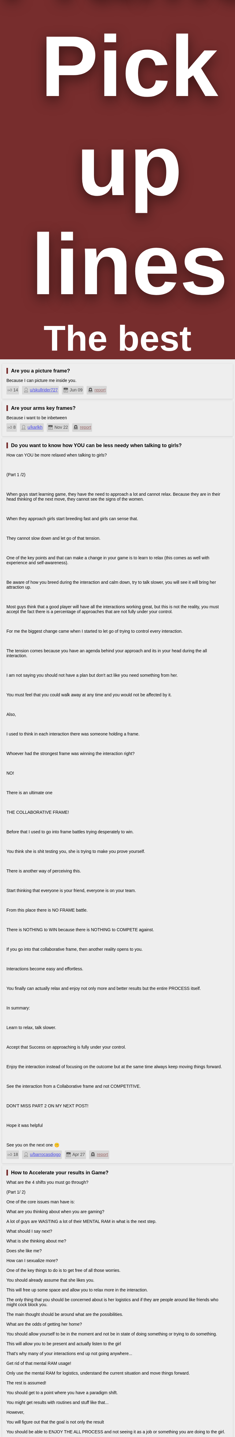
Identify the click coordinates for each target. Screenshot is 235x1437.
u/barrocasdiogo (45, 1154)
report (100, 389)
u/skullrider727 (44, 389)
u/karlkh (35, 427)
